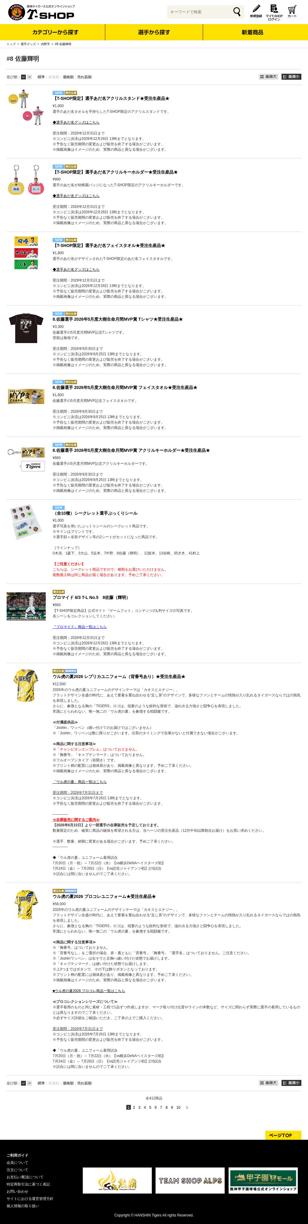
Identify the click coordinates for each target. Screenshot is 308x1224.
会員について (17, 1163)
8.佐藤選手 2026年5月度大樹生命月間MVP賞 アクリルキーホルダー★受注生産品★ (131, 450)
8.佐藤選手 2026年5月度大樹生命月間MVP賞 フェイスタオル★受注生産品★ (125, 387)
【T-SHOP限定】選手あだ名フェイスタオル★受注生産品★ (109, 245)
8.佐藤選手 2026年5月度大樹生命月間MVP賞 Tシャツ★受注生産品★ (118, 319)
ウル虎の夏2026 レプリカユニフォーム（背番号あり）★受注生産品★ (119, 676)
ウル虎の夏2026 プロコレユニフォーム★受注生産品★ (104, 896)
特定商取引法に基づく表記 (28, 1184)
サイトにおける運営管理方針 (30, 1199)
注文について (17, 1170)
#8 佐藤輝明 (63, 44)
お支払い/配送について (25, 1177)
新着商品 (252, 28)
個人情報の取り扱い (23, 1206)
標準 (41, 77)
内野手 (45, 44)
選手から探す (154, 32)
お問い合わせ (17, 1191)
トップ (11, 44)
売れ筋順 (84, 77)
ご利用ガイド (17, 1155)
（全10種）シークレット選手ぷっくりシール (95, 513)
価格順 (68, 77)
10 (178, 1107)
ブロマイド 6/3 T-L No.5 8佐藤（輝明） (91, 597)
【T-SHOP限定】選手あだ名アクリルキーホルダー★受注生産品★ (115, 172)
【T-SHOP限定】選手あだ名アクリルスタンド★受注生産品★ (111, 98)
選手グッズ (28, 44)
